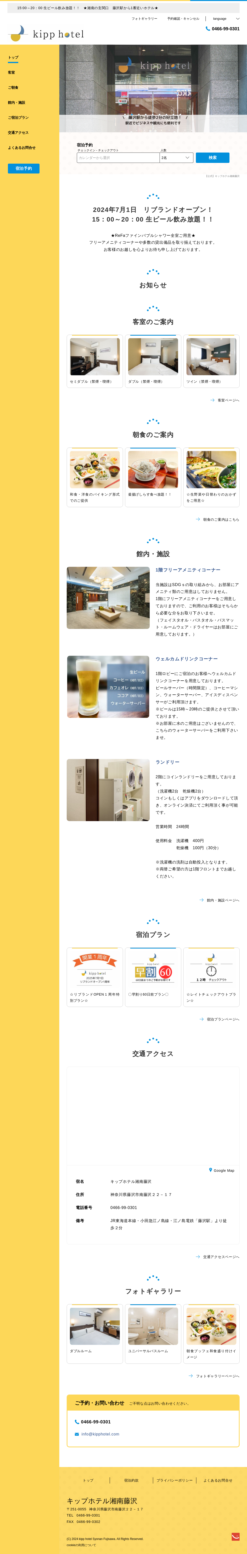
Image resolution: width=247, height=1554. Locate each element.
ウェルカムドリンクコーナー (187, 658)
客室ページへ (225, 400)
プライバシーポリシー (175, 1480)
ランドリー (168, 762)
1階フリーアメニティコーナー (188, 570)
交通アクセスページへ (218, 1257)
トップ (88, 1480)
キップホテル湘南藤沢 (102, 1501)
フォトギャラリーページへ (214, 1376)
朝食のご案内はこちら (218, 519)
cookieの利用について (81, 1545)
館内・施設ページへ (220, 900)
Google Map (221, 1171)
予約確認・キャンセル (183, 18)
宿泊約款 (131, 1480)
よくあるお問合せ (218, 1480)
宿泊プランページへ (220, 1019)
